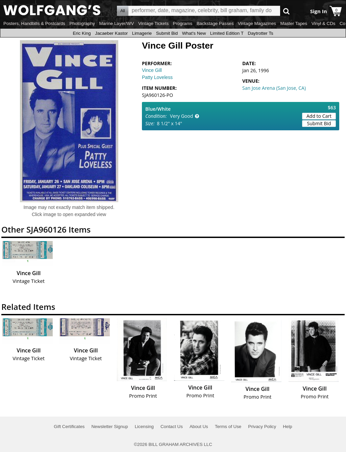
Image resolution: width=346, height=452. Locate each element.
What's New (194, 33)
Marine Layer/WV (116, 23)
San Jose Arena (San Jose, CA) (274, 88)
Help (287, 426)
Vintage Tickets (153, 23)
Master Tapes (293, 23)
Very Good (181, 116)
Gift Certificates (69, 426)
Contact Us (171, 426)
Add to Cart (318, 116)
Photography (82, 23)
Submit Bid (167, 33)
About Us (199, 426)
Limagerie (142, 33)
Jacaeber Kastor (111, 33)
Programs (183, 23)
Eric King (82, 33)
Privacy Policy (262, 426)
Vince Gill (152, 70)
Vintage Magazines (257, 23)
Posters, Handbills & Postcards (34, 23)
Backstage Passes (215, 23)
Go (286, 11)
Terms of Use (228, 426)
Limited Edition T (227, 33)
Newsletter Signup (109, 426)
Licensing (144, 426)
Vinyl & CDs (324, 23)
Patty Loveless (157, 77)
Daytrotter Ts (260, 33)
